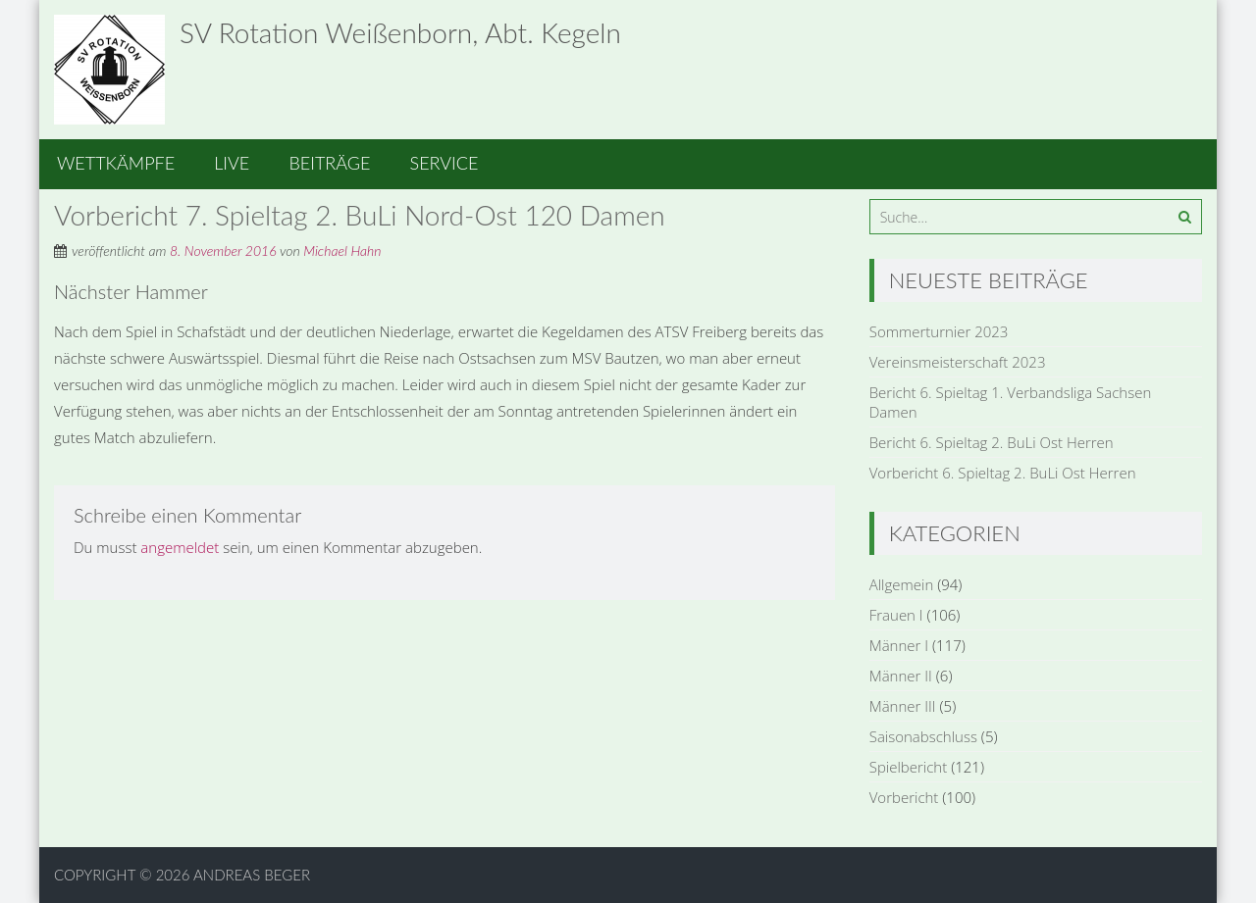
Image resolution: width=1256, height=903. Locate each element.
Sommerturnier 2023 (939, 331)
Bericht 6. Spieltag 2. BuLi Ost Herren (991, 442)
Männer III (902, 706)
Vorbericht (904, 797)
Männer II (900, 675)
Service (444, 163)
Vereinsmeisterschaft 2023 (957, 362)
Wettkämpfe (116, 163)
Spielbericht (908, 767)
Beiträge (329, 163)
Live (231, 163)
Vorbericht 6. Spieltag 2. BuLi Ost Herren (1002, 472)
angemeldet (179, 547)
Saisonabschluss (923, 736)
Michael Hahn (342, 250)
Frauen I (896, 615)
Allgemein (901, 584)
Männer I (898, 645)
